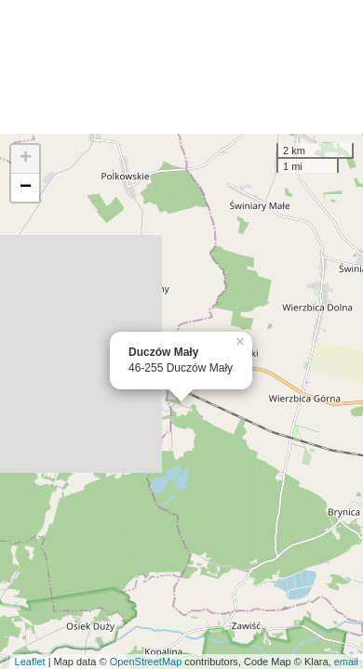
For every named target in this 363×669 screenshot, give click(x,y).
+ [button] (26, 159)
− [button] (26, 188)
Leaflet (30, 661)
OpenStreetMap (146, 661)
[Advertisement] (181, 67)
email (346, 661)
